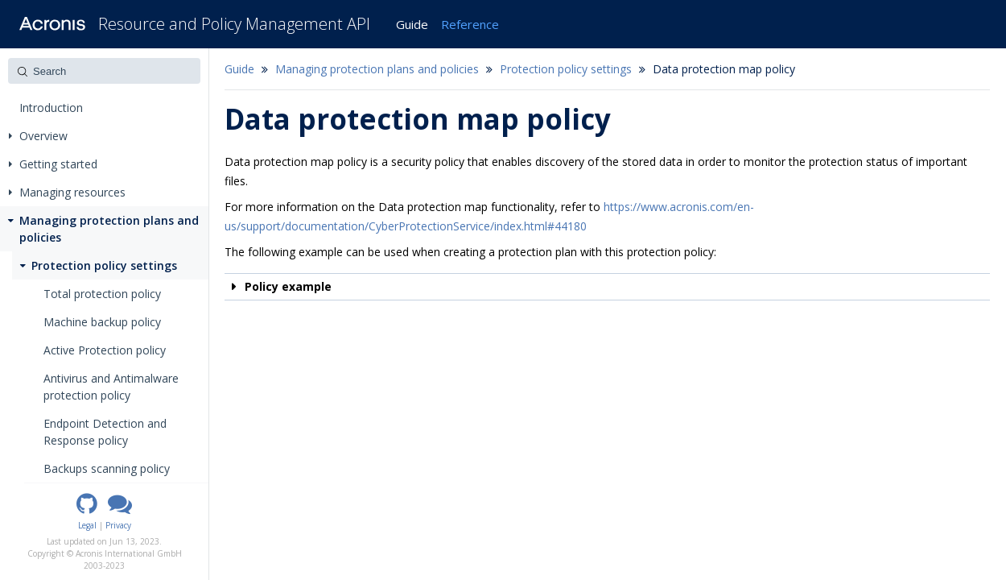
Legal (87, 525)
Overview (38, 135)
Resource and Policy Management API (234, 24)
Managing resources (67, 192)
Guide (412, 24)
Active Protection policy (104, 350)
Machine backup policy (102, 321)
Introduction (51, 107)
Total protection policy (102, 293)
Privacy (118, 525)
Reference (470, 24)
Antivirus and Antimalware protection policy (111, 387)
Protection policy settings (97, 265)
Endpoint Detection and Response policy (105, 432)
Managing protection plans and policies (102, 229)
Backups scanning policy (106, 468)
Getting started (53, 164)
